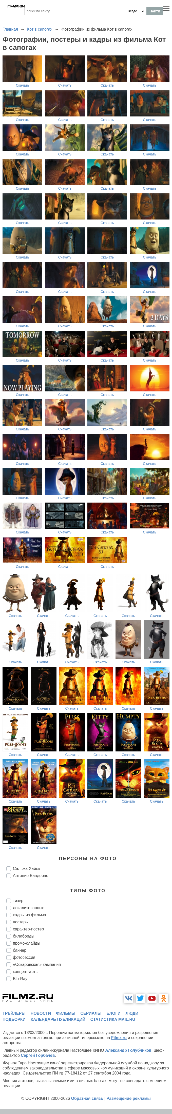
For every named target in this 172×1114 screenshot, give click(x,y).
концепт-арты (25, 971)
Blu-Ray (20, 979)
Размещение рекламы (128, 1098)
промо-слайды (26, 943)
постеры (21, 922)
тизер (18, 901)
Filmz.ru (119, 1038)
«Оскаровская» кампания (37, 964)
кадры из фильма (29, 915)
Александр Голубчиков (128, 1050)
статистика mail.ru (112, 1019)
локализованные (28, 908)
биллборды (23, 936)
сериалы (90, 1013)
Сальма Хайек (26, 868)
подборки (14, 1019)
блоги (113, 1013)
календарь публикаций (58, 1019)
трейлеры (14, 1013)
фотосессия (24, 957)
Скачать (22, 85)
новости (41, 1013)
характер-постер (28, 929)
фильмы (65, 1013)
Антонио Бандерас (30, 875)
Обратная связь (87, 1098)
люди (132, 1013)
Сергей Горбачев (38, 1055)
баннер (19, 950)
